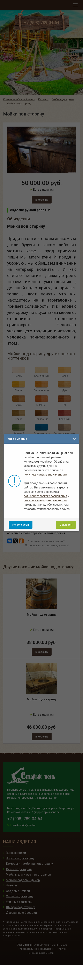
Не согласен (20, 524)
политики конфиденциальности (45, 500)
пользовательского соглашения (45, 496)
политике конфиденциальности (45, 474)
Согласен (66, 524)
